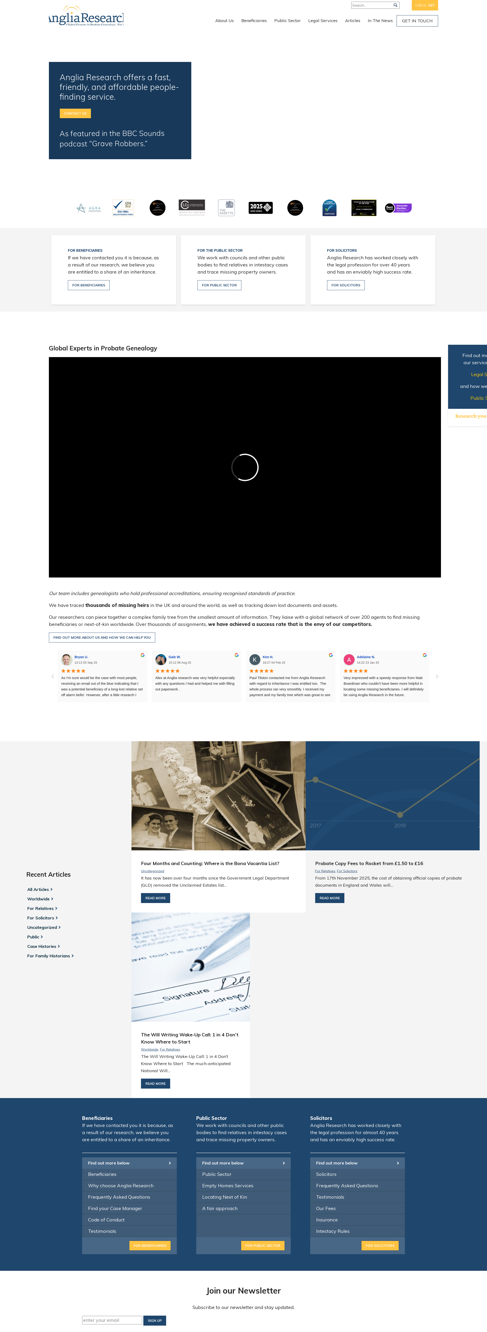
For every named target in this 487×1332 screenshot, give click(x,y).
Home (296, 1193)
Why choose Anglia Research (121, 1014)
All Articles (37, 804)
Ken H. (268, 657)
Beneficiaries (254, 20)
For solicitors (346, 285)
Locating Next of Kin (224, 1026)
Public (32, 851)
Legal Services (322, 20)
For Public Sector (262, 1074)
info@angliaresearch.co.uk (356, 1194)
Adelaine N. (366, 657)
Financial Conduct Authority (155, 1200)
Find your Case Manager (115, 1037)
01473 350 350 (348, 1180)
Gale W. (175, 657)
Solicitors (326, 1003)
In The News (380, 20)
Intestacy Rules (333, 1060)
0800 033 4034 (356, 1187)
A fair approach (220, 1037)
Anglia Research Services (92, 16)
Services (297, 1236)
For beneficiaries (88, 285)
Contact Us (75, 113)
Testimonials (102, 1060)
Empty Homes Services (227, 1014)
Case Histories (40, 861)
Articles (352, 20)
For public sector (219, 285)
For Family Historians (47, 870)
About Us (224, 20)
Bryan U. (81, 657)
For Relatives (39, 823)
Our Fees (326, 1037)
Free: (391, 5)
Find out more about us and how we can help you (102, 637)
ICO (104, 1222)
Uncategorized (41, 842)
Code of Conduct (106, 1048)
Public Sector (287, 20)
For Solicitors (39, 832)
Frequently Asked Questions (119, 1026)
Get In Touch (417, 20)
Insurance (327, 1048)
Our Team (299, 1200)
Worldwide (37, 813)
